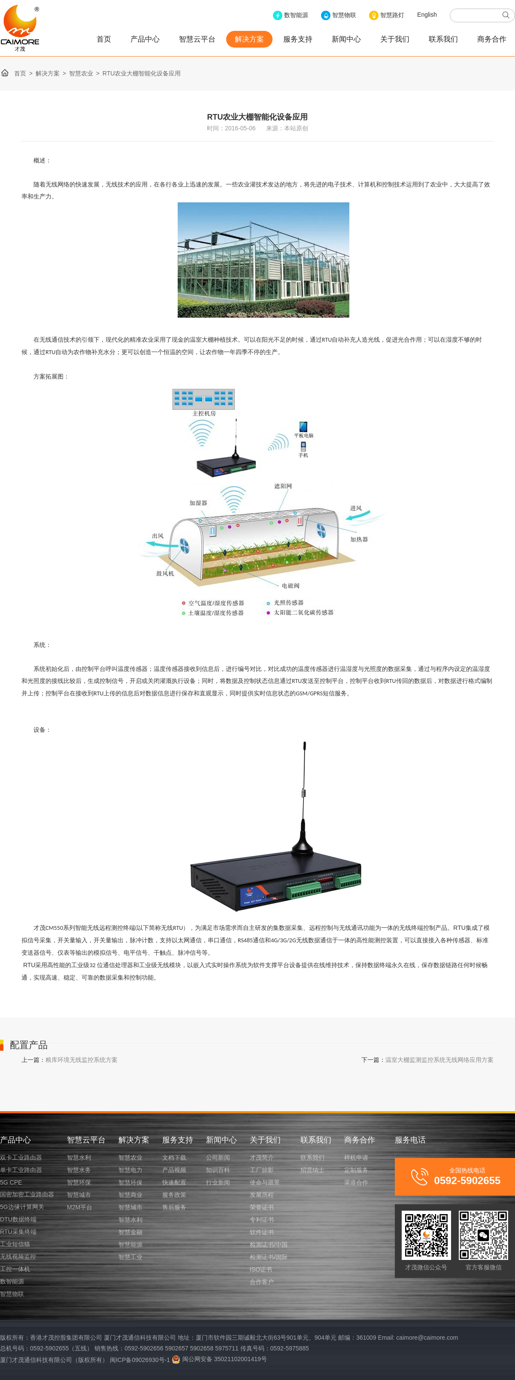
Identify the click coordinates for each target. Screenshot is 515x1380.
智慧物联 (12, 1293)
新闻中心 (346, 39)
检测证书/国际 (269, 1257)
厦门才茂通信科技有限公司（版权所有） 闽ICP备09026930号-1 (85, 1359)
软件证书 (262, 1232)
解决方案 (249, 39)
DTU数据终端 (18, 1219)
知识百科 (218, 1170)
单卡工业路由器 (21, 1170)
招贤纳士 (312, 1170)
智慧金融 (130, 1232)
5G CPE (11, 1182)
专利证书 (262, 1219)
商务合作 (491, 39)
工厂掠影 (262, 1170)
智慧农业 (81, 73)
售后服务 (174, 1207)
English (427, 14)
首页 (104, 39)
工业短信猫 (15, 1244)
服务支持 (297, 39)
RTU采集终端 (18, 1231)
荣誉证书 (262, 1207)
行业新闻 (218, 1182)
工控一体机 (15, 1269)
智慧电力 (130, 1170)
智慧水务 (79, 1170)
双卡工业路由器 (21, 1157)
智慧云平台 (197, 39)
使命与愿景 (265, 1182)
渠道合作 (356, 1182)
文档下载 (174, 1157)
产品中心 (145, 39)
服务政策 (174, 1194)
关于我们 (394, 39)
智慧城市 (79, 1194)
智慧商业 (130, 1194)
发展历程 (262, 1194)
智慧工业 (130, 1257)
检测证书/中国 (269, 1244)
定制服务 (356, 1170)
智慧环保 (79, 1182)
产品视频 (174, 1170)
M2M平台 (79, 1207)
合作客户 (262, 1281)
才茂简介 (262, 1157)
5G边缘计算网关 (22, 1206)
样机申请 (356, 1157)
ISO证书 (261, 1269)
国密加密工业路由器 (27, 1194)
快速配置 (174, 1182)
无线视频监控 (18, 1256)
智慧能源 (130, 1244)
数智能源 (12, 1281)
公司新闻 (218, 1157)
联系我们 (443, 39)
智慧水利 (79, 1157)
